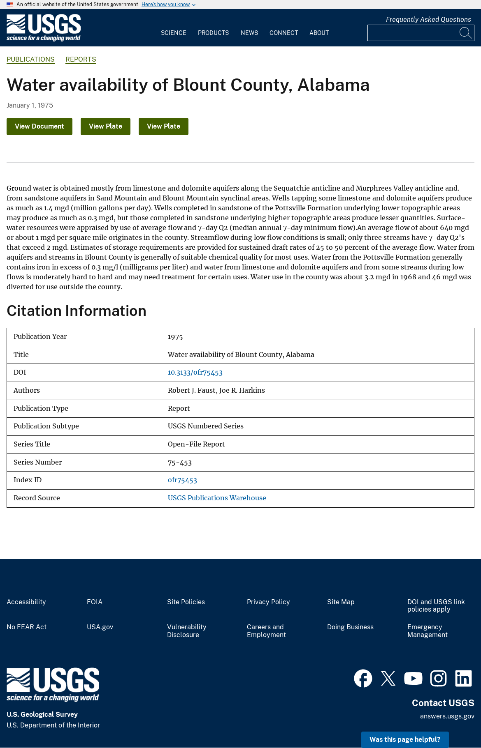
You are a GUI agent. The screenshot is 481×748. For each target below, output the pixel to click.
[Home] (44, 40)
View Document (39, 126)
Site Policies (186, 602)
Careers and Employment (266, 631)
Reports (80, 59)
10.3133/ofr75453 (195, 372)
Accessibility (26, 602)
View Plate (105, 126)
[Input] (420, 33)
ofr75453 (182, 480)
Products (213, 33)
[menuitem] (173, 28)
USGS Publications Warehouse (217, 498)
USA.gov (100, 627)
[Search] (466, 33)
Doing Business (350, 627)
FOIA (94, 602)
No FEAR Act (26, 627)
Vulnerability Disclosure (187, 631)
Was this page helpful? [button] (405, 739)
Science (173, 33)
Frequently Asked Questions (428, 19)
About (319, 33)
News (249, 33)
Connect (284, 33)
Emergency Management (427, 631)
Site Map (341, 602)
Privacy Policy (268, 602)
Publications (31, 59)
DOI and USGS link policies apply (436, 606)
